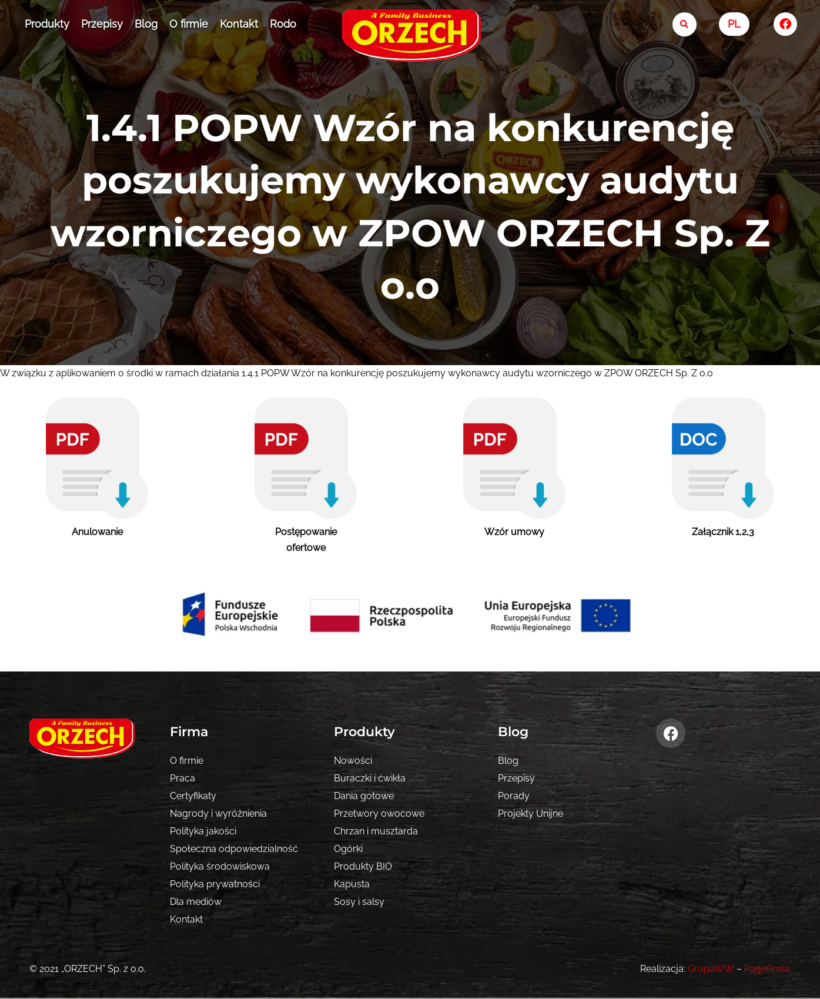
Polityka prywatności (215, 884)
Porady (514, 795)
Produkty (47, 24)
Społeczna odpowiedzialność (234, 848)
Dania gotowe (364, 795)
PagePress (767, 968)
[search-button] (684, 24)
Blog (146, 24)
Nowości (353, 760)
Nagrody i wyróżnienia (218, 813)
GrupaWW (711, 968)
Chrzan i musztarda (376, 831)
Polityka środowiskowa (220, 866)
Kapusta (352, 884)
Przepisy (102, 24)
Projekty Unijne (530, 813)
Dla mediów (196, 901)
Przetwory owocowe (379, 813)
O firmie (188, 24)
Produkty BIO (363, 866)
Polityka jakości (203, 831)
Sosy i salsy (359, 901)
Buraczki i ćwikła (370, 778)
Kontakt (239, 24)
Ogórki (348, 848)
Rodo (283, 24)
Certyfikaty (193, 795)
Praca (182, 778)
